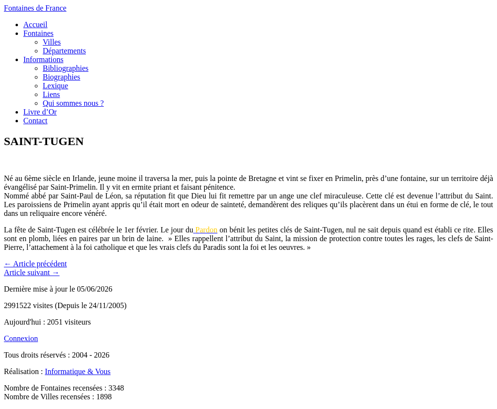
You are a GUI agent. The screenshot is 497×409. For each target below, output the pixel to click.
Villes (52, 42)
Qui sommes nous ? (73, 103)
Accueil (35, 24)
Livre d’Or (40, 112)
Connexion (21, 338)
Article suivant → (32, 272)
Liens (51, 94)
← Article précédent (35, 264)
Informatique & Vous (77, 371)
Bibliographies (65, 68)
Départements (64, 51)
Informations (43, 59)
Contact (35, 120)
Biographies (61, 77)
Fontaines (38, 33)
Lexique (55, 86)
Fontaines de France (35, 8)
